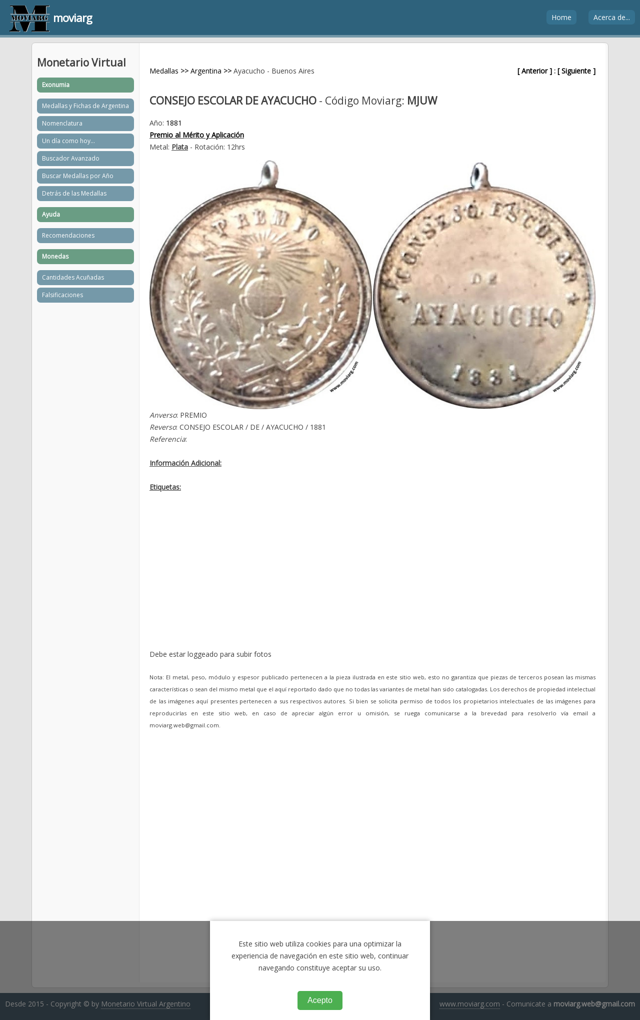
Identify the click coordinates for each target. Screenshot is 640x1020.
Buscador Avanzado (71, 158)
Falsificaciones (62, 295)
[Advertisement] (373, 578)
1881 (174, 123)
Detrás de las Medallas (74, 193)
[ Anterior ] (535, 71)
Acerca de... (612, 17)
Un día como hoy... (68, 141)
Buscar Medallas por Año (78, 176)
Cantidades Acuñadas (73, 277)
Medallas (164, 71)
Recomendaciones (68, 235)
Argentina (206, 71)
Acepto (320, 1000)
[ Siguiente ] (577, 71)
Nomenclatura (62, 123)
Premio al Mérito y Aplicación (197, 135)
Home (562, 17)
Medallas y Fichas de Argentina (85, 106)
